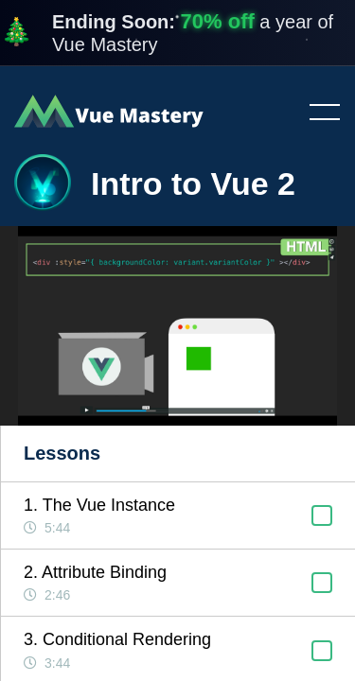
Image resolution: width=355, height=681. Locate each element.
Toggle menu (317, 113)
